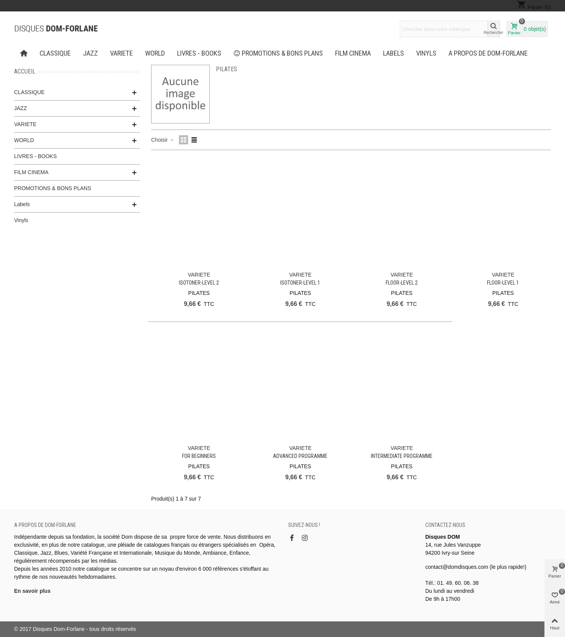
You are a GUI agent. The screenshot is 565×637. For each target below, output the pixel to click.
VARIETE (121, 53)
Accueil (24, 71)
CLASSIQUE (55, 53)
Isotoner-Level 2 (199, 283)
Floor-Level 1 (503, 283)
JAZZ (90, 53)
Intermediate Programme (402, 456)
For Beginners (199, 456)
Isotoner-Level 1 (300, 283)
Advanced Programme (300, 456)
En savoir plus (32, 591)
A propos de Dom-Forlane (488, 53)
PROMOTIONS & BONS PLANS (278, 53)
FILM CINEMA (353, 53)
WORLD (155, 53)
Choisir (162, 140)
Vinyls (426, 53)
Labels (393, 53)
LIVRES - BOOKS (199, 53)
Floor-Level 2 (402, 283)
